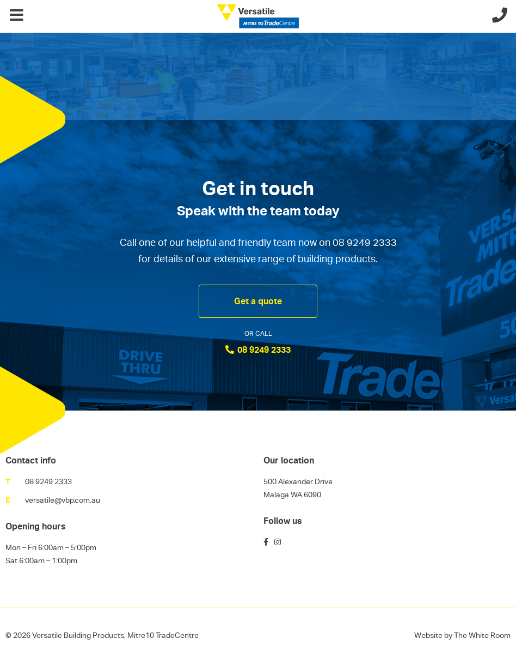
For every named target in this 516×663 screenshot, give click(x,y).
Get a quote (258, 301)
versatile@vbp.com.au (62, 500)
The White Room (482, 635)
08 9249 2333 (258, 349)
